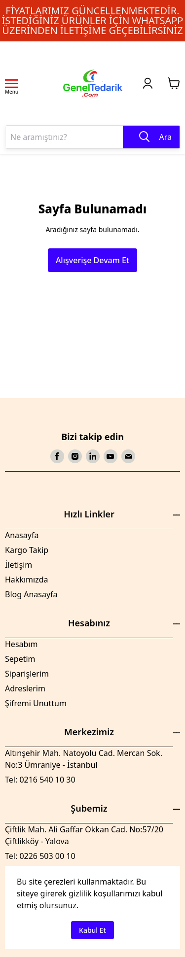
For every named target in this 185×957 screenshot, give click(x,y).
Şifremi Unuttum (36, 703)
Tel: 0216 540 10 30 (40, 779)
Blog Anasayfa (31, 594)
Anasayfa (21, 535)
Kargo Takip (26, 550)
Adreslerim (25, 688)
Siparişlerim (27, 673)
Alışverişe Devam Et (92, 260)
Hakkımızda (26, 579)
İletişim (18, 564)
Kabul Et (92, 930)
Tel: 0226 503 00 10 (40, 856)
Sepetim (20, 658)
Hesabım (21, 644)
